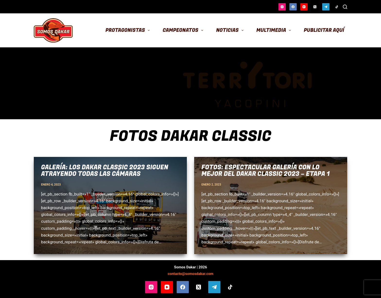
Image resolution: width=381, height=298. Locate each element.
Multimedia (274, 30)
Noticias (230, 30)
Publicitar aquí (324, 30)
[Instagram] (282, 6)
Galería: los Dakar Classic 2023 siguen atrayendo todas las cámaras (104, 171)
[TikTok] (336, 6)
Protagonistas (128, 30)
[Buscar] (345, 7)
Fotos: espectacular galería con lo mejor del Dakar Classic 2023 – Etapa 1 (265, 171)
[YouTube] (304, 6)
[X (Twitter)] (315, 6)
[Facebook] (293, 6)
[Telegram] (325, 6)
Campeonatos (184, 30)
